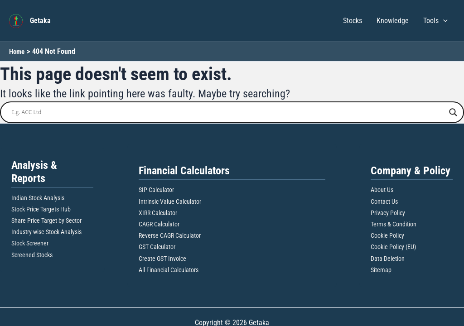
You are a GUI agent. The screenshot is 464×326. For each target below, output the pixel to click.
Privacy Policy (388, 212)
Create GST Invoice (162, 258)
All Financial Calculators (168, 269)
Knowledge (393, 20)
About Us (382, 189)
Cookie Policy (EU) (393, 246)
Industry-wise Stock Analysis (46, 231)
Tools (435, 21)
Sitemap (381, 269)
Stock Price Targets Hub (41, 209)
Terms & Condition (393, 224)
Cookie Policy (387, 235)
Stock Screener (29, 243)
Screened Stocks (32, 255)
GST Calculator (157, 246)
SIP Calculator (156, 189)
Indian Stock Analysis (37, 197)
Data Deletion (388, 258)
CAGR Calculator (159, 224)
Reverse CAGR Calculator (170, 235)
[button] (443, 21)
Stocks (352, 20)
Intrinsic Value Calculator (170, 201)
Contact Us (384, 201)
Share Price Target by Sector (46, 220)
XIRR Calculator (158, 212)
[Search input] (228, 112)
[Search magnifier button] (453, 112)
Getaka (40, 20)
